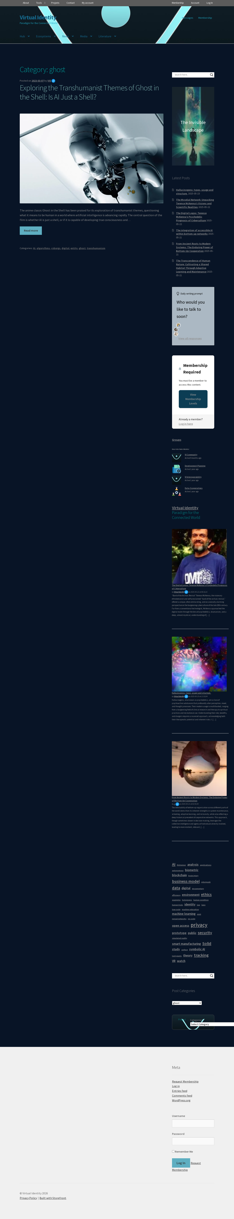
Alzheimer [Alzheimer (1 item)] (181, 865)
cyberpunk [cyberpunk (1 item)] (206, 882)
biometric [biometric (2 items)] (191, 870)
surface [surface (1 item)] (184, 949)
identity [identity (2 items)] (189, 904)
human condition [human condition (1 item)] (201, 900)
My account (87, 2)
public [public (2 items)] (192, 933)
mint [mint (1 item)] (199, 914)
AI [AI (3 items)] (174, 864)
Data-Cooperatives (194, 488)
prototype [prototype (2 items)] (179, 933)
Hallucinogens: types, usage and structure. (191, 693)
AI (34, 248)
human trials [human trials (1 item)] (177, 905)
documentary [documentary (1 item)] (198, 888)
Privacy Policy (28, 1198)
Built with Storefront (52, 1198)
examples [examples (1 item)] (176, 900)
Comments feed (182, 1095)
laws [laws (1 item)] (203, 905)
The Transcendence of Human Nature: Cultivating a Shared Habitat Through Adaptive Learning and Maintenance (193, 266)
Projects (55, 2)
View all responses (190, 338)
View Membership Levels (193, 399)
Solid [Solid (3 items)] (206, 943)
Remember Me (182, 1151)
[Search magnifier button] (211, 74)
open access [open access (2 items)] (180, 926)
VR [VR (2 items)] (174, 961)
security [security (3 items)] (205, 932)
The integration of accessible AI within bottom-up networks (194, 232)
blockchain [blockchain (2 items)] (179, 875)
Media (83, 36)
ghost (82, 248)
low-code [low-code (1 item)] (176, 909)
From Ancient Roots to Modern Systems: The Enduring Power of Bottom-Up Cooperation (194, 247)
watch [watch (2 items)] (181, 961)
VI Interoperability (193, 477)
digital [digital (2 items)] (186, 888)
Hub (22, 36)
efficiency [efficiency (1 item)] (176, 895)
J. (176, 804)
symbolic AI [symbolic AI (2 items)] (197, 949)
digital (65, 248)
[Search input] (191, 74)
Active (177, 449)
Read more (31, 230)
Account (195, 2)
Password (178, 1134)
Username (178, 1116)
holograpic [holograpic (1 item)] (187, 900)
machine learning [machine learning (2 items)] (184, 914)
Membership (178, 2)
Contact (71, 2)
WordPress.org (181, 1100)
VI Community (191, 454)
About (26, 2)
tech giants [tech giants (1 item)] (177, 956)
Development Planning (195, 466)
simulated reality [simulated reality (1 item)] (179, 938)
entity (74, 248)
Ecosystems (43, 36)
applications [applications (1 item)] (205, 865)
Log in (176, 1086)
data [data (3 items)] (176, 887)
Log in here (186, 424)
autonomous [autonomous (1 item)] (178, 870)
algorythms (43, 248)
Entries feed (179, 1091)
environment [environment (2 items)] (191, 895)
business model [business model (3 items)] (186, 881)
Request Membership (185, 1081)
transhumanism (96, 248)
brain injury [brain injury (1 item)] (193, 875)
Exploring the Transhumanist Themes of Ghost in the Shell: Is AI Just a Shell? (89, 92)
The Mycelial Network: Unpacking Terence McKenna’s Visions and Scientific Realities (195, 203)
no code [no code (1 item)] (191, 919)
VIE (51, 80)
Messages (187, 17)
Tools (39, 2)
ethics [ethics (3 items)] (206, 894)
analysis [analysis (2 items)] (193, 865)
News (65, 36)
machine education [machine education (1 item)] (190, 909)
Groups (176, 440)
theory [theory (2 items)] (188, 955)
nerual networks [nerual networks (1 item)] (179, 919)
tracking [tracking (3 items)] (201, 955)
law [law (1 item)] (198, 905)
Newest (174, 449)
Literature (105, 36)
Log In (210, 2)
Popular (181, 449)
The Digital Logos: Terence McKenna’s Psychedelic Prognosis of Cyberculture (191, 216)
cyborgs (55, 248)
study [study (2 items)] (176, 949)
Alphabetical (186, 449)
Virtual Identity (38, 17)
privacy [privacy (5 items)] (199, 924)
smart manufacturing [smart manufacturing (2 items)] (186, 944)
